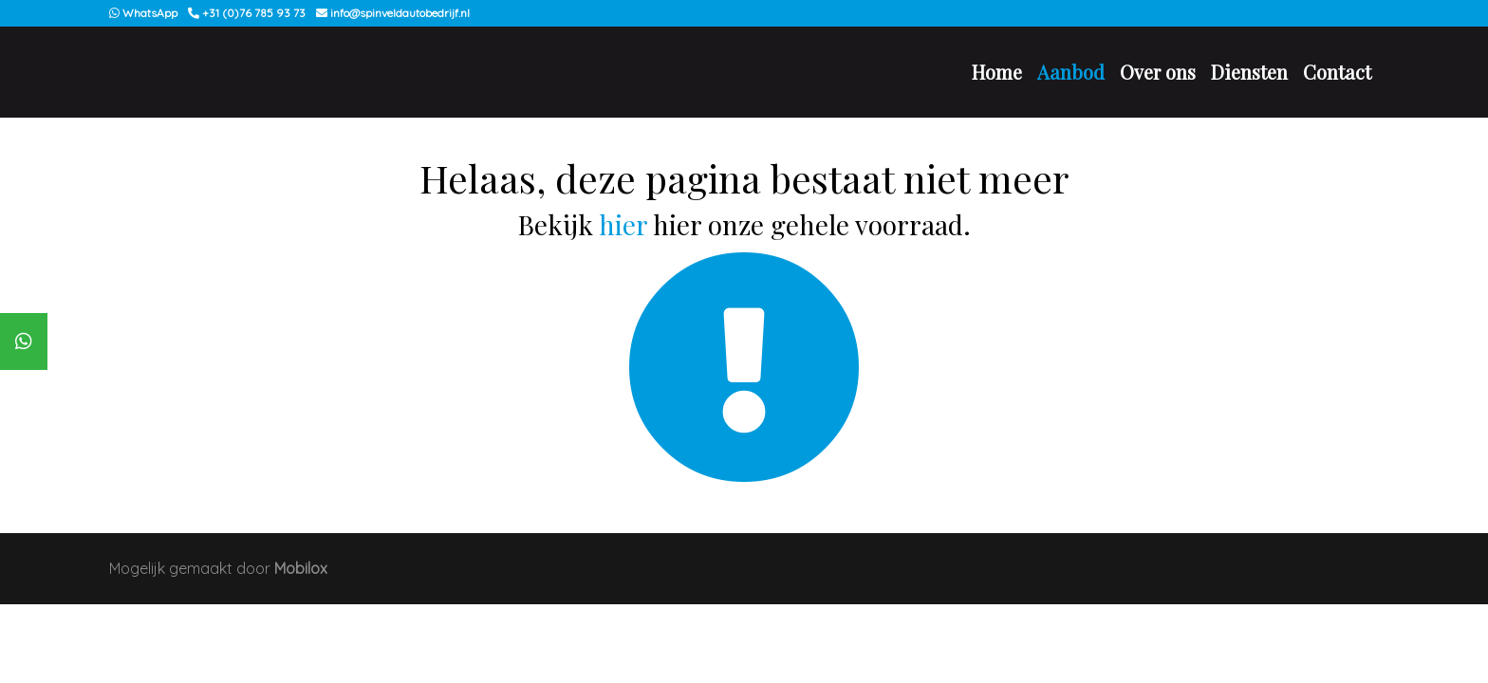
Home (997, 71)
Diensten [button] (1249, 71)
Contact (1337, 71)
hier (623, 224)
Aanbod (1071, 71)
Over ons (1158, 71)
